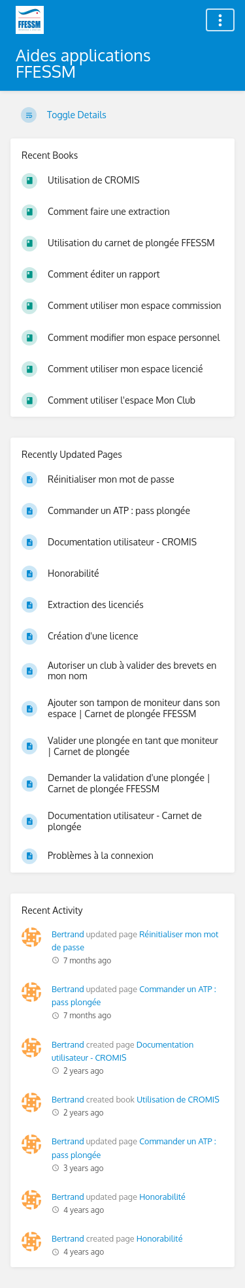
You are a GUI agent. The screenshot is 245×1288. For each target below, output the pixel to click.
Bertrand (68, 934)
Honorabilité (162, 1196)
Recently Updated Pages (72, 454)
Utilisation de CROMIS (178, 1099)
